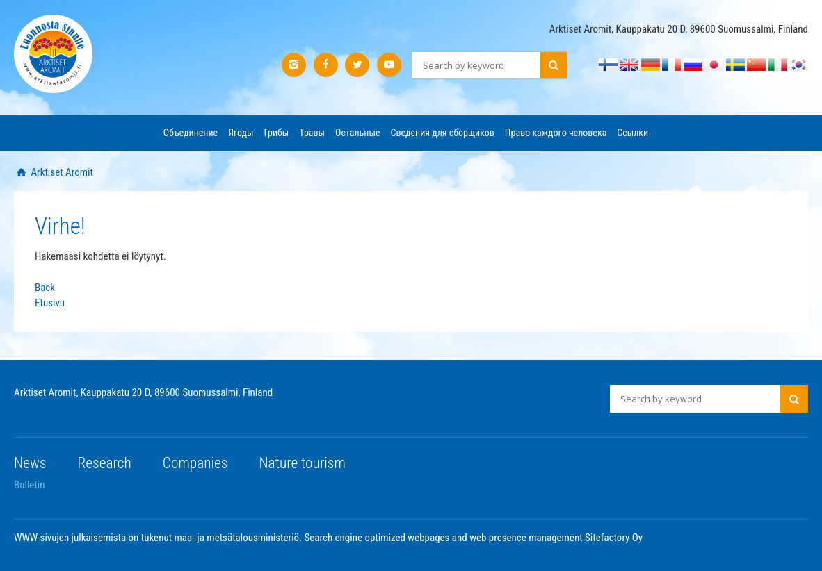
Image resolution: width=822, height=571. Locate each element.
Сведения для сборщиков (442, 132)
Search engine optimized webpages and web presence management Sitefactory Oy (474, 537)
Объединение (190, 132)
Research (104, 463)
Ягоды (240, 132)
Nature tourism (302, 463)
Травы (312, 132)
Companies (195, 463)
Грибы (276, 132)
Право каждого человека (555, 132)
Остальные (357, 132)
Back (45, 287)
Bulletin (29, 485)
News (30, 463)
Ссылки (632, 132)
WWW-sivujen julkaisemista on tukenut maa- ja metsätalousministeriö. (159, 537)
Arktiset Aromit (61, 172)
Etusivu (50, 303)
